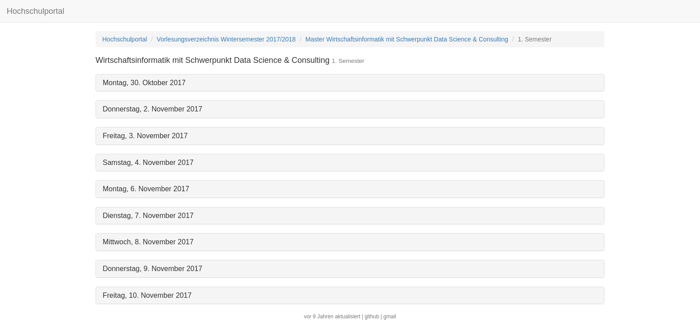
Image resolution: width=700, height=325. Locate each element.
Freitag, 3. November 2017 (145, 136)
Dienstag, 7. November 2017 (148, 215)
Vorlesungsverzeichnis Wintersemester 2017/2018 (226, 39)
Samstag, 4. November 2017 (148, 162)
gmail (389, 316)
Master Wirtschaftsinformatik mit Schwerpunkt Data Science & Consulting (406, 39)
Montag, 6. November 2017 (146, 189)
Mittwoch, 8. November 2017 (148, 242)
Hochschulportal (35, 11)
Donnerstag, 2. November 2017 (152, 109)
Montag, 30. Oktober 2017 (144, 82)
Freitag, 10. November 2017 (147, 295)
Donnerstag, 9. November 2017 (152, 268)
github (372, 316)
